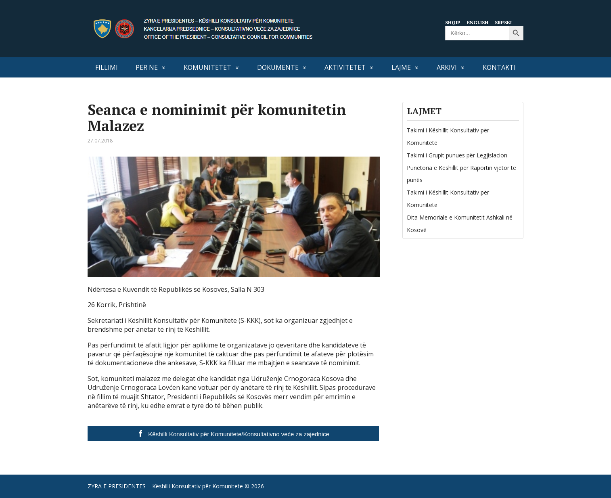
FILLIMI (106, 67)
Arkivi (447, 67)
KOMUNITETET (207, 67)
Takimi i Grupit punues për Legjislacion (457, 155)
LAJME (401, 67)
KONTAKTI (499, 67)
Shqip (453, 22)
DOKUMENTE (278, 67)
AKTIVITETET (345, 67)
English (479, 22)
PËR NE (147, 67)
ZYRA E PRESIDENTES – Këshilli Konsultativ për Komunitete (165, 486)
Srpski (506, 22)
